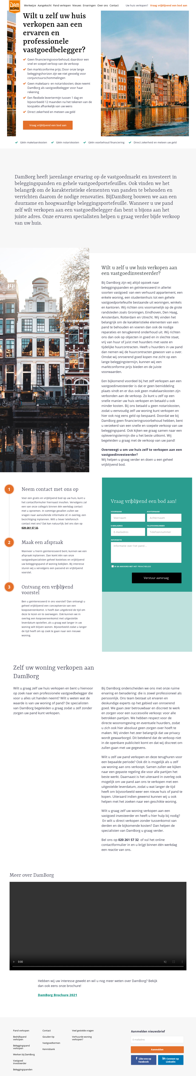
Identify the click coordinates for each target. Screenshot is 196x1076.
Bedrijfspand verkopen (19, 1038)
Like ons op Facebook (144, 1060)
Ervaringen (89, 5)
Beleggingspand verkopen (21, 1047)
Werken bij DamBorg (24, 1054)
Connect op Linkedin (172, 1060)
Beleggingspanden (22, 1069)
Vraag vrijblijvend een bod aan (168, 5)
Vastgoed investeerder (19, 1062)
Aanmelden (157, 1049)
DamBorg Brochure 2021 (57, 995)
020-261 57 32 (30, 527)
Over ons (102, 5)
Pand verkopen (62, 5)
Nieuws (76, 5)
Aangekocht (45, 5)
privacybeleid (144, 566)
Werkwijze (30, 5)
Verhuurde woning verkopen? (82, 1038)
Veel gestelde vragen (83, 1030)
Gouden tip (48, 1036)
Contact (114, 5)
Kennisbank (48, 1049)
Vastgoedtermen (51, 1042)
